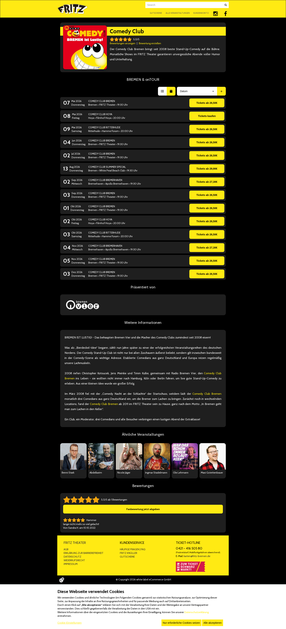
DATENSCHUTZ (72, 556)
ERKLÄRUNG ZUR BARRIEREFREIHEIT (83, 553)
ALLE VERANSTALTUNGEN (178, 13)
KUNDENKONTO (201, 13)
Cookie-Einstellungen (69, 623)
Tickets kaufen (207, 116)
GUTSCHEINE (156, 13)
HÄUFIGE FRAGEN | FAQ (132, 549)
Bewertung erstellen (150, 43)
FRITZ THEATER (75, 543)
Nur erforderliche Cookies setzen (181, 622)
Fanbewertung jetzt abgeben (143, 509)
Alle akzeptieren (212, 622)
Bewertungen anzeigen (122, 43)
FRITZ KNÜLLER (128, 553)
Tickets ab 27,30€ (206, 181)
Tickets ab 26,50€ (206, 102)
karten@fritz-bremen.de (197, 556)
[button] (162, 91)
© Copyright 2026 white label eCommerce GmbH (143, 579)
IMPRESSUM (71, 564)
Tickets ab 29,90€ (206, 168)
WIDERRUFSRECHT (74, 560)
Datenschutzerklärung (196, 612)
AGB (66, 549)
